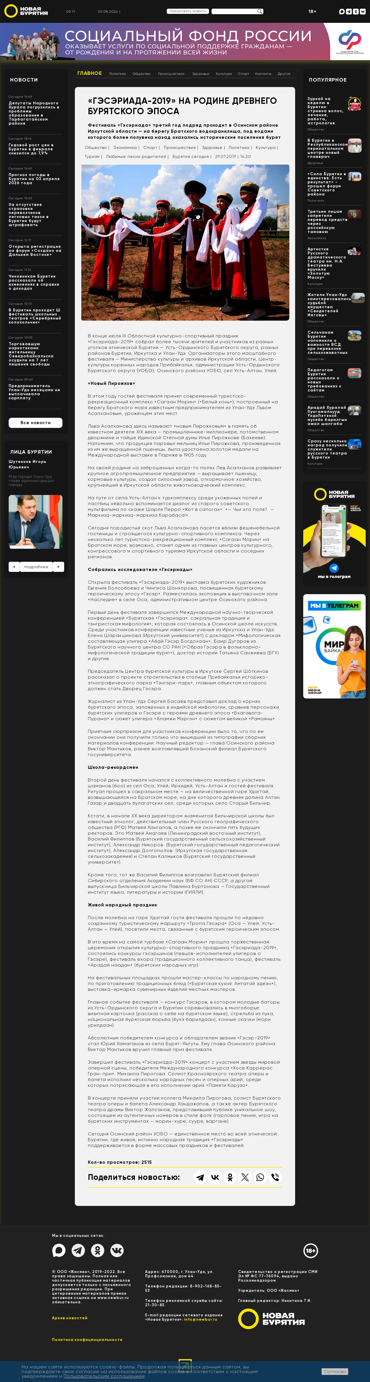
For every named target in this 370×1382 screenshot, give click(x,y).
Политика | (240, 147)
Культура (224, 74)
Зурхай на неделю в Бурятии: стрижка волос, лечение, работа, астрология (326, 110)
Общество (141, 74)
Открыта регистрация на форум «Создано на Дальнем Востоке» (35, 250)
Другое (284, 74)
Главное (89, 73)
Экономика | (126, 147)
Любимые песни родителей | (137, 156)
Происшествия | (181, 147)
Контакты (263, 74)
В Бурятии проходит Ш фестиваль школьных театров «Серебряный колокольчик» (35, 316)
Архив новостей (70, 1318)
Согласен (335, 1371)
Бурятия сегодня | (192, 156)
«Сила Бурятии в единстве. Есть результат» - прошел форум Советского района (327, 184)
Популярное (328, 80)
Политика (117, 74)
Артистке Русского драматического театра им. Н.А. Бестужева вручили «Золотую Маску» (327, 263)
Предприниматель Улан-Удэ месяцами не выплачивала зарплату (34, 391)
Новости (24, 80)
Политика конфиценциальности (87, 1339)
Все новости (36, 422)
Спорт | (151, 147)
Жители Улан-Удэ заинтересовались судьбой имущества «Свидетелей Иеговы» (329, 304)
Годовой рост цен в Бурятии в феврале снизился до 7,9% (31, 149)
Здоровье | (213, 147)
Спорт (243, 74)
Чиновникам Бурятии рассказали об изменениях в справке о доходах (34, 282)
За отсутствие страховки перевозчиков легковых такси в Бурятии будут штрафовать (29, 214)
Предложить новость (188, 11)
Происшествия (171, 74)
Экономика (317, 238)
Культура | (267, 147)
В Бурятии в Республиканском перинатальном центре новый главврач (328, 148)
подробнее (36, 566)
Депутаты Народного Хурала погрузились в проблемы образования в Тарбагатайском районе (34, 113)
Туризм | (93, 156)
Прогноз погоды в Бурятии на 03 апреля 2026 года (34, 178)
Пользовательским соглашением (104, 1376)
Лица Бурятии (31, 452)
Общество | (97, 147)
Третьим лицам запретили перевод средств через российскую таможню (328, 221)
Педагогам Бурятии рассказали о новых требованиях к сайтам (325, 380)
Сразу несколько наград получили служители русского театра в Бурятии (327, 449)
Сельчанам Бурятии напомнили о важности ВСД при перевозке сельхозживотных (328, 342)
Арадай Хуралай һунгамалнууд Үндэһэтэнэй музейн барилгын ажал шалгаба (327, 415)
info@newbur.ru (200, 1319)
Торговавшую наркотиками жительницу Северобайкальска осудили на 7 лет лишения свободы (31, 354)
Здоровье (200, 74)
